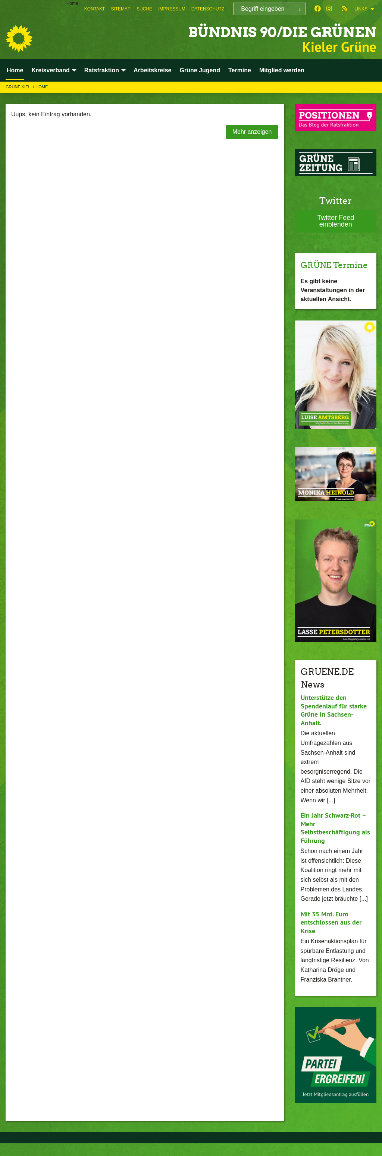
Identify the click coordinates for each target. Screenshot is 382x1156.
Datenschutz (207, 9)
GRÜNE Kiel (18, 87)
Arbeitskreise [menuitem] (152, 70)
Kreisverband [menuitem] (50, 70)
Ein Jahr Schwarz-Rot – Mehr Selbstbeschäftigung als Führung (335, 840)
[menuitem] (94, 9)
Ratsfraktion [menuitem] (101, 70)
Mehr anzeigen (252, 132)
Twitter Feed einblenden (335, 221)
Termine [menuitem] (239, 70)
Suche (144, 9)
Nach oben (309, 237)
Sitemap (121, 9)
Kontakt (94, 9)
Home (41, 87)
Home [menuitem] (72, 3)
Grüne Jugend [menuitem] (199, 70)
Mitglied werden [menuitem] (281, 70)
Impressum (171, 9)
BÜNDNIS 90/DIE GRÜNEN (267, 31)
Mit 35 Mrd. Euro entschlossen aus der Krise (331, 934)
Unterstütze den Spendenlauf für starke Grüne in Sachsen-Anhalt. (334, 723)
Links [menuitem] (360, 9)
